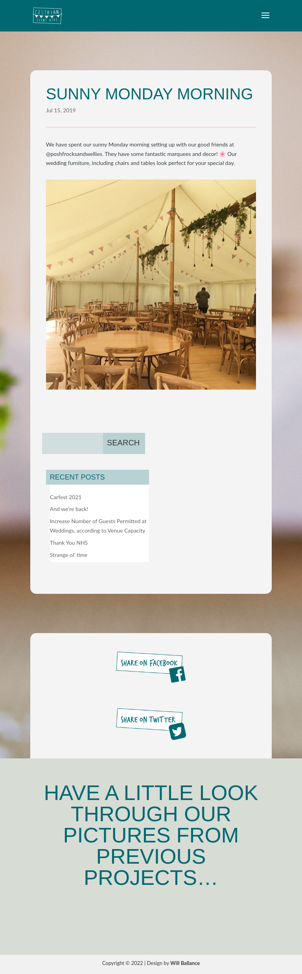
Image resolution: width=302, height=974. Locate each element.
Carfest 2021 (66, 497)
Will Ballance (185, 963)
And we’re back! (69, 508)
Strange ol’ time (68, 554)
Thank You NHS (69, 542)
